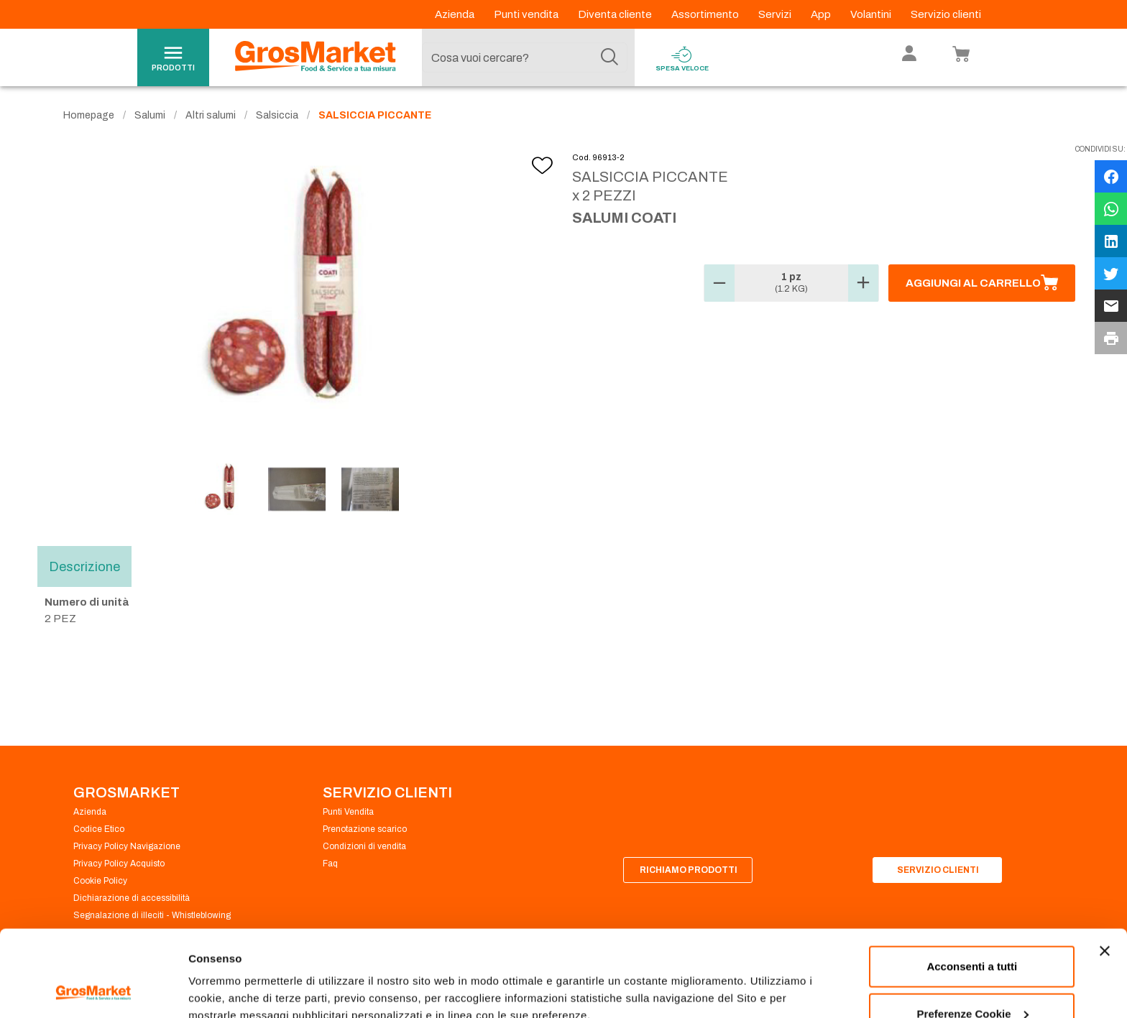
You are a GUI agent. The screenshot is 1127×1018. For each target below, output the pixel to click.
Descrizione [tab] (84, 567)
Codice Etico (98, 829)
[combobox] (525, 57)
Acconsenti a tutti (971, 885)
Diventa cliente (616, 14)
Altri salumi (210, 115)
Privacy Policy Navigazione (126, 846)
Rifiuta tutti (972, 979)
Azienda (456, 14)
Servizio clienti (946, 14)
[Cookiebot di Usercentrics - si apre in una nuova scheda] (93, 990)
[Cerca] (609, 57)
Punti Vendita (348, 812)
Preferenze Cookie (236, 974)
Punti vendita (527, 14)
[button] (719, 283)
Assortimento (706, 14)
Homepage (88, 115)
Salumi (149, 115)
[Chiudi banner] (1105, 870)
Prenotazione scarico (365, 829)
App (822, 14)
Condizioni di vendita (364, 846)
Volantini (871, 14)
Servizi (776, 14)
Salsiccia (277, 115)
